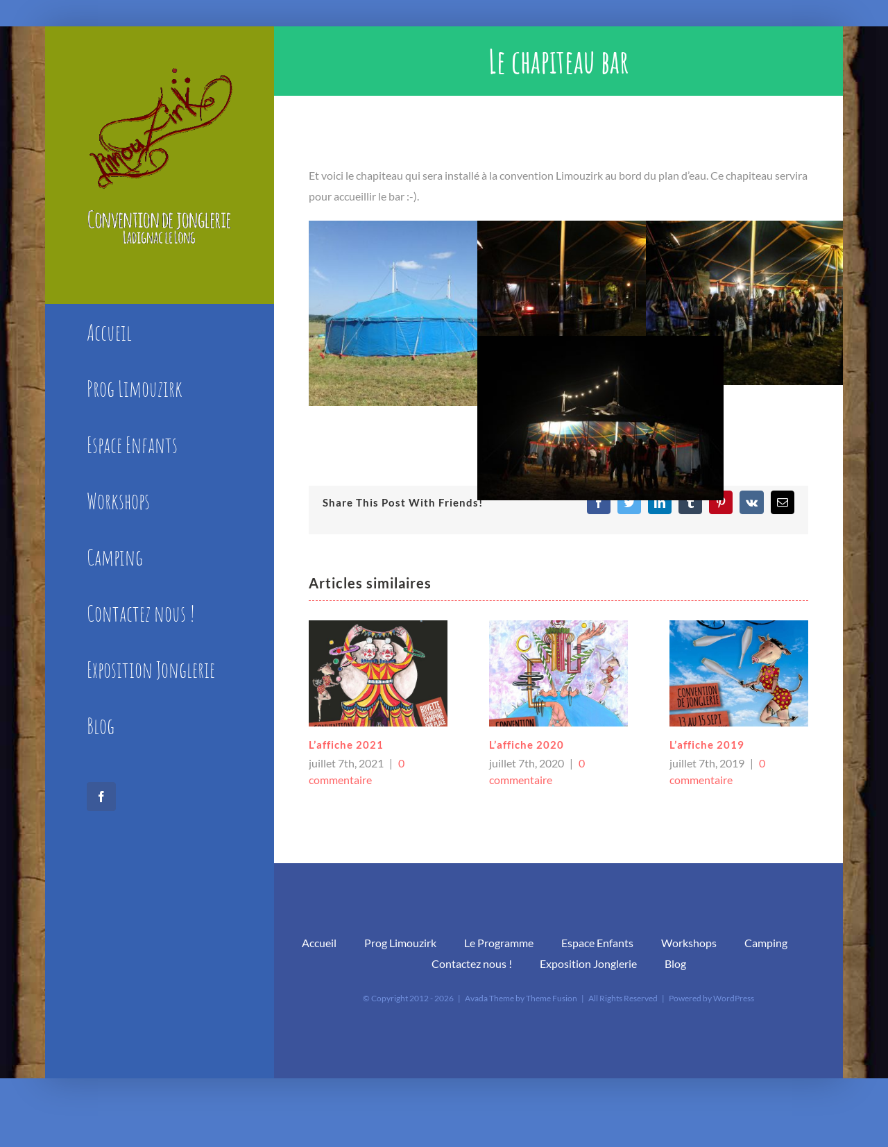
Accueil (319, 942)
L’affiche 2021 (346, 744)
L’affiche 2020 (526, 744)
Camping (765, 942)
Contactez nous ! (472, 963)
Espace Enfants (597, 942)
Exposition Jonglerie (588, 963)
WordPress (733, 998)
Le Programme (498, 942)
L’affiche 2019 (706, 744)
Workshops (689, 942)
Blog (675, 963)
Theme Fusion (551, 998)
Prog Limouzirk (400, 942)
